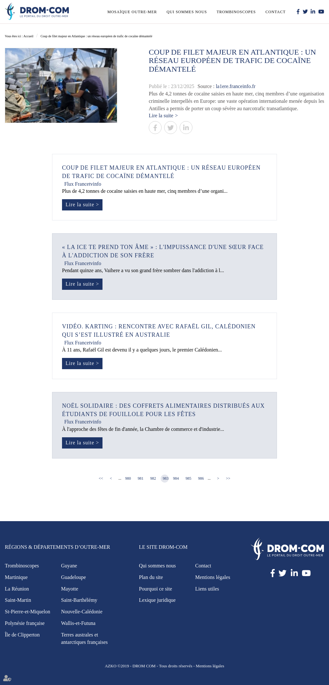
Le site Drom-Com (163, 547)
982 (153, 478)
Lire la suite (161, 115)
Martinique (16, 577)
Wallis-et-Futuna (78, 623)
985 (188, 478)
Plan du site (151, 577)
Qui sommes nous (187, 12)
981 (141, 478)
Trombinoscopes (236, 12)
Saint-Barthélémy (79, 600)
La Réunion (17, 589)
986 (201, 478)
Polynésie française (25, 623)
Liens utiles (207, 589)
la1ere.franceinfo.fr (235, 86)
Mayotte (69, 589)
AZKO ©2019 (117, 665)
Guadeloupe (73, 577)
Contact (275, 12)
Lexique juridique (157, 600)
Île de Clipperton (22, 634)
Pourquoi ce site (155, 589)
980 (128, 478)
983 (166, 478)
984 (176, 478)
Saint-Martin (18, 600)
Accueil (28, 36)
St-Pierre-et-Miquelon (27, 611)
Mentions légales (212, 577)
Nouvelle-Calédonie (81, 611)
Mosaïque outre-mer (132, 12)
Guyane (69, 565)
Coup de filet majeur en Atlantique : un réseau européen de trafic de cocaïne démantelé (96, 36)
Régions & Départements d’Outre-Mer (57, 547)
